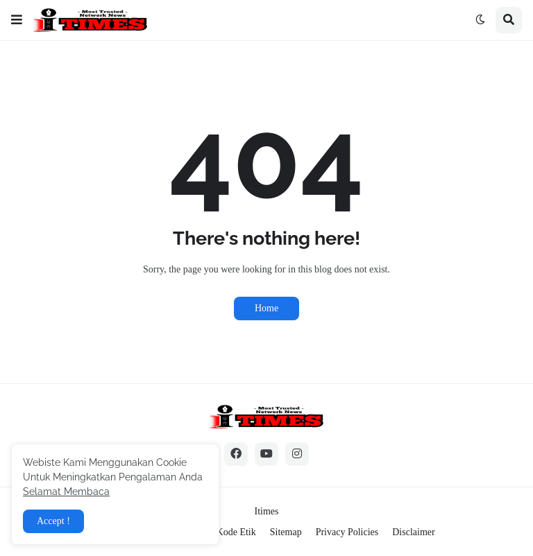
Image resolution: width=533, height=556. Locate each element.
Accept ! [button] (53, 521)
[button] (16, 20)
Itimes (267, 511)
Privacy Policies (347, 532)
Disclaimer (413, 532)
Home (266, 308)
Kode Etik (236, 532)
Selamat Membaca (66, 491)
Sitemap (286, 532)
